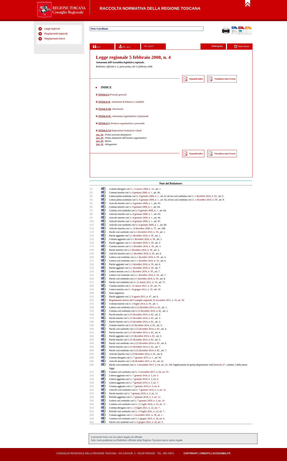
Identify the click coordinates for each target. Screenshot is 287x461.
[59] (92, 400)
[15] (92, 239)
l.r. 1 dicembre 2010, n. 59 (203, 196)
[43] (92, 339)
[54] (92, 382)
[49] (92, 361)
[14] (92, 235)
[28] (92, 285)
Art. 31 (100, 144)
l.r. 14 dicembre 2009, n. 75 (143, 228)
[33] (92, 303)
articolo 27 (220, 364)
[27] (92, 282)
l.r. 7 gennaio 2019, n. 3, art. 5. (144, 375)
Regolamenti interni (54, 38)
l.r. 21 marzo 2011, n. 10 (145, 282)
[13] (92, 232)
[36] (92, 314)
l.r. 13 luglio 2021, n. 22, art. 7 (144, 407)
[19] (92, 253)
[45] (92, 346)
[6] (91, 206)
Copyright (191, 453)
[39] (92, 325)
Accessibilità (221, 453)
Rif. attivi (125, 46)
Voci (96, 46)
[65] (92, 422)
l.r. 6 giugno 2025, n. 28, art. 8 (149, 418)
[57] (92, 393)
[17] (92, 246)
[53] (92, 379)
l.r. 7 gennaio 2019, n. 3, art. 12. (143, 393)
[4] (91, 199)
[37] (92, 318)
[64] (92, 418)
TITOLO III (104, 109)
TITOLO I (103, 94)
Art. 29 (100, 138)
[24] (92, 271)
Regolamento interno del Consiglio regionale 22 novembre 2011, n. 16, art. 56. (147, 300)
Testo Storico (241, 46)
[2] (91, 192)
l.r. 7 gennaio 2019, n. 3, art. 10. (151, 389)
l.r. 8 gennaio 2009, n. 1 (140, 192)
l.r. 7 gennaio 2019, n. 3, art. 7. (144, 382)
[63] (92, 415)
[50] (92, 364)
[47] (92, 354)
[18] (92, 250)
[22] (92, 264)
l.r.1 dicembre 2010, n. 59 (146, 232)
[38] (92, 321)
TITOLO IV (104, 116)
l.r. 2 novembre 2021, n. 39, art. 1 (146, 415)
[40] (92, 328)
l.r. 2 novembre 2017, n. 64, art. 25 (151, 372)
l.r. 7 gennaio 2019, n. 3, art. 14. (149, 400)
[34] (92, 307)
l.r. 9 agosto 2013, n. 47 (140, 296)
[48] (92, 357)
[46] (92, 350)
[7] (91, 210)
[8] (91, 214)
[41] (92, 332)
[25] (92, 275)
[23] (92, 267)
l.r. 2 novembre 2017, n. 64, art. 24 (150, 364)
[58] (92, 397)
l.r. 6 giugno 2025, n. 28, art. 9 (148, 422)
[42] (92, 336)
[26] (92, 278)
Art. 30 (100, 141)
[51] (92, 372)
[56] (92, 389)
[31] (92, 296)
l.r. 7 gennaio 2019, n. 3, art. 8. (145, 386)
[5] (91, 203)
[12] (92, 228)
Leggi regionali (52, 28)
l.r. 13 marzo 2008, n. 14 (142, 189)
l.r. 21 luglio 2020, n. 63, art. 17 (150, 404)
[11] (92, 224)
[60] (92, 404)
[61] (92, 407)
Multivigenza (217, 46)
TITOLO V (104, 123)
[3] (91, 196)
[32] (92, 300)
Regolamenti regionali (56, 33)
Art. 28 (100, 134)
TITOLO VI (104, 130)
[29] (92, 289)
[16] (92, 242)
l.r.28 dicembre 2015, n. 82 (142, 361)
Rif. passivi (148, 46)
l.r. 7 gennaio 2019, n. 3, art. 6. (144, 379)
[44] (92, 343)
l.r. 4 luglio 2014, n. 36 (140, 303)
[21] (92, 260)
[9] (91, 217)
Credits (205, 453)
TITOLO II (104, 101)
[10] (92, 221)
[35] (92, 311)
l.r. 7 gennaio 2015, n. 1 (141, 357)
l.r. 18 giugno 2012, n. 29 (140, 289)
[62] (92, 411)
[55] (92, 386)
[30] (92, 293)
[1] (91, 189)
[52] (92, 375)
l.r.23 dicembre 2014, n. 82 (147, 307)
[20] (92, 257)
